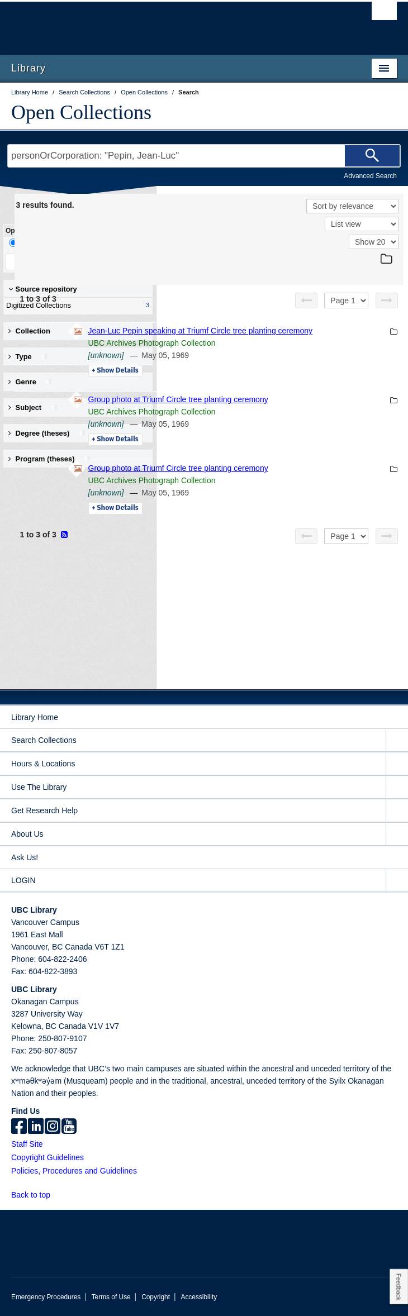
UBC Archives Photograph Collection (304, 355)
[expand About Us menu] (397, 834)
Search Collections (44, 740)
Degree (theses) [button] (47, 433)
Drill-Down (31, 243)
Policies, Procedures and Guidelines (74, 1170)
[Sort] (352, 206)
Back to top (36, 1194)
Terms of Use (111, 1297)
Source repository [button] (42, 289)
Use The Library (39, 787)
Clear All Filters (111, 261)
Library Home (34, 717)
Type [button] (28, 356)
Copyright (155, 1297)
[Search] (372, 156)
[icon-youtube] (69, 1127)
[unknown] (259, 367)
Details (268, 383)
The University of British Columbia (146, 23)
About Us (27, 833)
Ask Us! (24, 857)
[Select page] (346, 300)
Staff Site (27, 1143)
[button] (57, 1194)
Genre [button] (30, 382)
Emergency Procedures (45, 1297)
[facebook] (19, 1127)
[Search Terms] (204, 156)
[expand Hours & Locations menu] (397, 763)
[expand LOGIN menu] (397, 880)
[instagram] (52, 1127)
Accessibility (199, 1297)
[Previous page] (306, 300)
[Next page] (387, 300)
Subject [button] (33, 407)
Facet (74, 243)
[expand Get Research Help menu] (397, 810)
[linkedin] (36, 1127)
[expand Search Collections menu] (397, 740)
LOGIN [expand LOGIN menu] (23, 880)
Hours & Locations (43, 763)
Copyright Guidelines (47, 1157)
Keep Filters (40, 261)
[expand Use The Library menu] (397, 787)
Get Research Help (44, 810)
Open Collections (81, 112)
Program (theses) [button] (49, 459)
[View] (361, 224)
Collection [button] (29, 331)
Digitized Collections (75, 305)
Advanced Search (370, 176)
